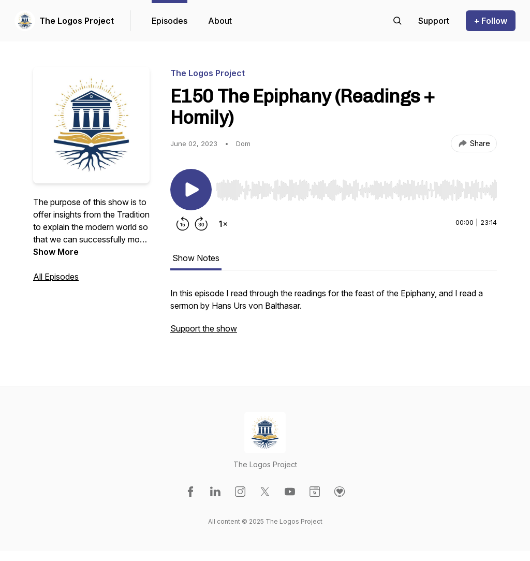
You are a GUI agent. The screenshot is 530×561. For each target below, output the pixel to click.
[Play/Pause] (191, 189)
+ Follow (490, 21)
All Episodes (56, 276)
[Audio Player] (356, 187)
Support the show (203, 328)
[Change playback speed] (223, 224)
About (220, 21)
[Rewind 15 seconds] (182, 224)
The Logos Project (76, 21)
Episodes (169, 21)
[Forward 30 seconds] (201, 224)
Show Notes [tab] (195, 258)
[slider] (356, 190)
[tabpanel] (333, 316)
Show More (56, 252)
